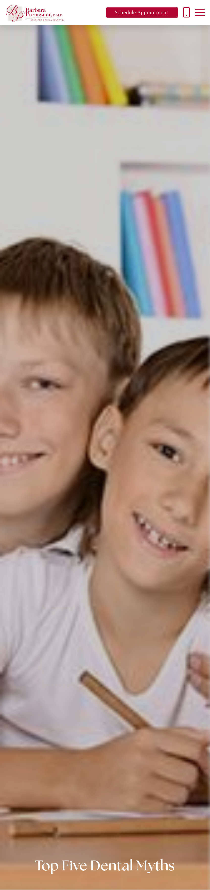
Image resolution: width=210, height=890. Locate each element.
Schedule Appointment (141, 12)
